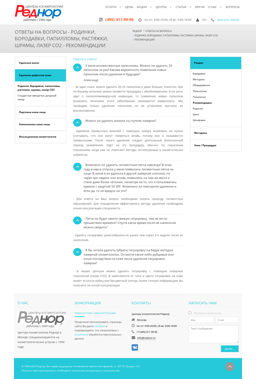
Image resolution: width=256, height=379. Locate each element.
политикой (81, 334)
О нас (212, 7)
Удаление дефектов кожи (35, 75)
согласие (99, 326)
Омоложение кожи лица (34, 124)
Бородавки (199, 73)
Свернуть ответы (85, 59)
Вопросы (233, 7)
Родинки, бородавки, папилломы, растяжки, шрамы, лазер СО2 (39, 87)
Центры (161, 7)
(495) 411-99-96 (119, 19)
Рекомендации (202, 102)
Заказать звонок (228, 20)
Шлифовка (199, 120)
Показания (199, 97)
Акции (142, 7)
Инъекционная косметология (37, 136)
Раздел (198, 62)
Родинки (198, 108)
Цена (196, 114)
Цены (129, 7)
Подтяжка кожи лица (32, 112)
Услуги (110, 7)
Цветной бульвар (105, 313)
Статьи (181, 7)
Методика (199, 79)
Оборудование (201, 85)
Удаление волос (29, 62)
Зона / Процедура (205, 145)
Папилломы (200, 91)
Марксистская (83, 313)
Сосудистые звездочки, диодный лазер (37, 97)
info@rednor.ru (146, 338)
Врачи (200, 7)
